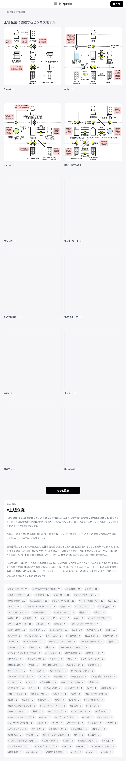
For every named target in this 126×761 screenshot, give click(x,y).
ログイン (117, 3)
